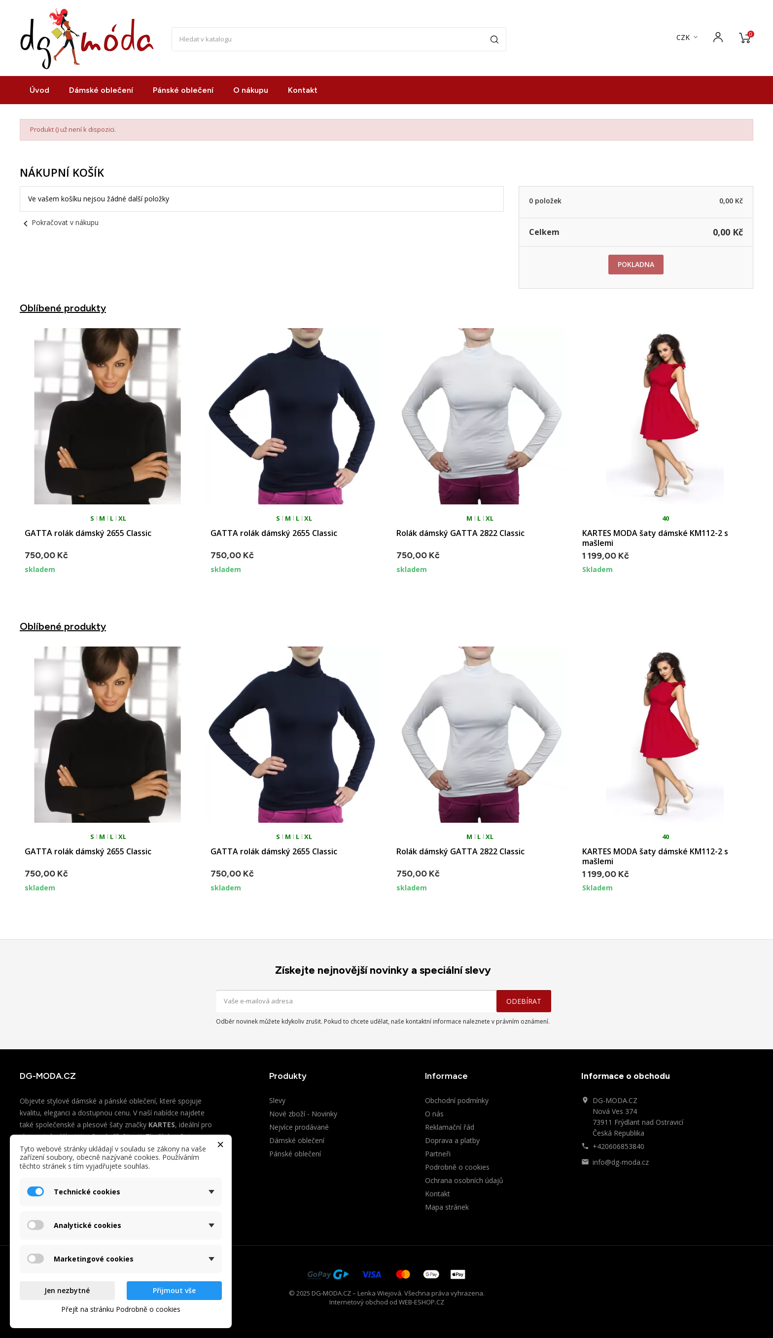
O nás (434, 1113)
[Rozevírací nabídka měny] (688, 37)
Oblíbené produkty (63, 308)
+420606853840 (618, 1146)
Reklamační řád (449, 1127)
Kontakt (302, 90)
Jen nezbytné (67, 1290)
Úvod (39, 90)
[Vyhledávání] (339, 39)
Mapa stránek (447, 1207)
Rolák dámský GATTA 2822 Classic (460, 533)
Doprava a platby (452, 1140)
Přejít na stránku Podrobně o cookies (120, 1309)
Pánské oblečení (183, 90)
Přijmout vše (174, 1290)
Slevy (277, 1100)
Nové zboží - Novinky (303, 1113)
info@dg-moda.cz (621, 1162)
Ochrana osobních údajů (464, 1180)
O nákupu (250, 90)
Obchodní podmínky (457, 1100)
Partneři (438, 1153)
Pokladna (636, 264)
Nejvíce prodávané (299, 1127)
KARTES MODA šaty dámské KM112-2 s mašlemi (655, 538)
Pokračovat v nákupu (59, 222)
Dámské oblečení (101, 90)
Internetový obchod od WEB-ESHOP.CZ (386, 1302)
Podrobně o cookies (457, 1167)
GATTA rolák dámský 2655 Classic (88, 533)
